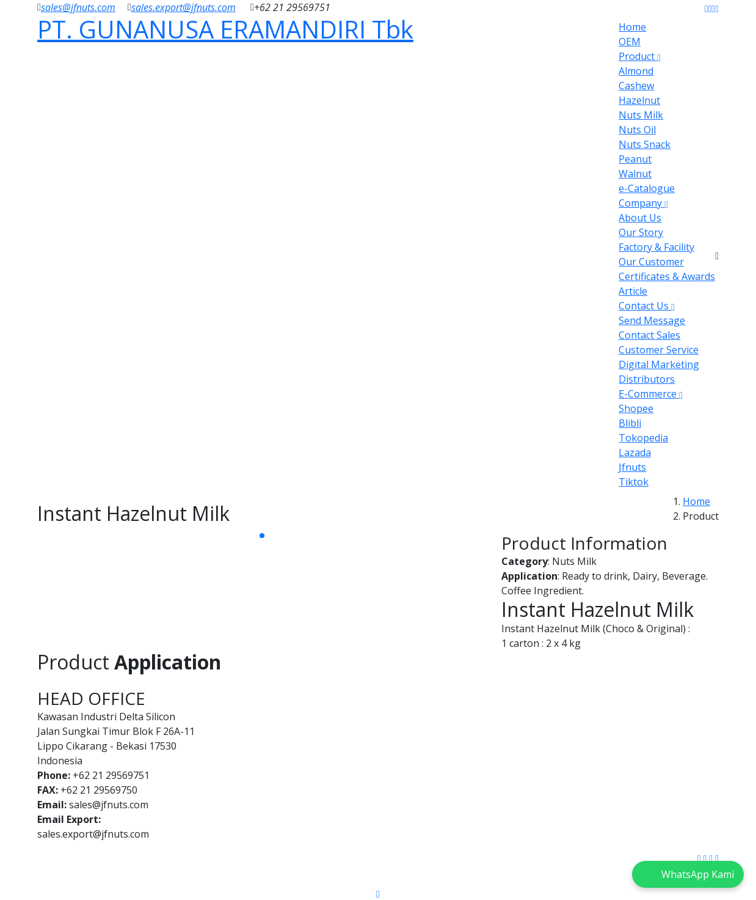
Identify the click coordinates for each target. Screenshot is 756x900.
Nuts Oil (637, 129)
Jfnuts (632, 467)
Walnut (635, 173)
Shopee (636, 408)
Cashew (636, 85)
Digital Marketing (659, 364)
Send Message (652, 320)
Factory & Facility (656, 247)
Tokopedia (643, 437)
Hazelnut (639, 100)
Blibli (630, 423)
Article (633, 291)
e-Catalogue (647, 188)
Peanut (635, 159)
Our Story (641, 232)
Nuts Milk (641, 115)
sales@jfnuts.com (78, 7)
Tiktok (634, 482)
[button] (262, 535)
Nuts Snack (645, 144)
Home (632, 27)
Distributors (647, 379)
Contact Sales (649, 335)
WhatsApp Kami (697, 874)
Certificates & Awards (667, 276)
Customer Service (659, 349)
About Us (640, 217)
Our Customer (651, 261)
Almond (636, 71)
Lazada (635, 452)
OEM (630, 41)
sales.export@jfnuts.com (183, 7)
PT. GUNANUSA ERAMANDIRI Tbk (225, 29)
